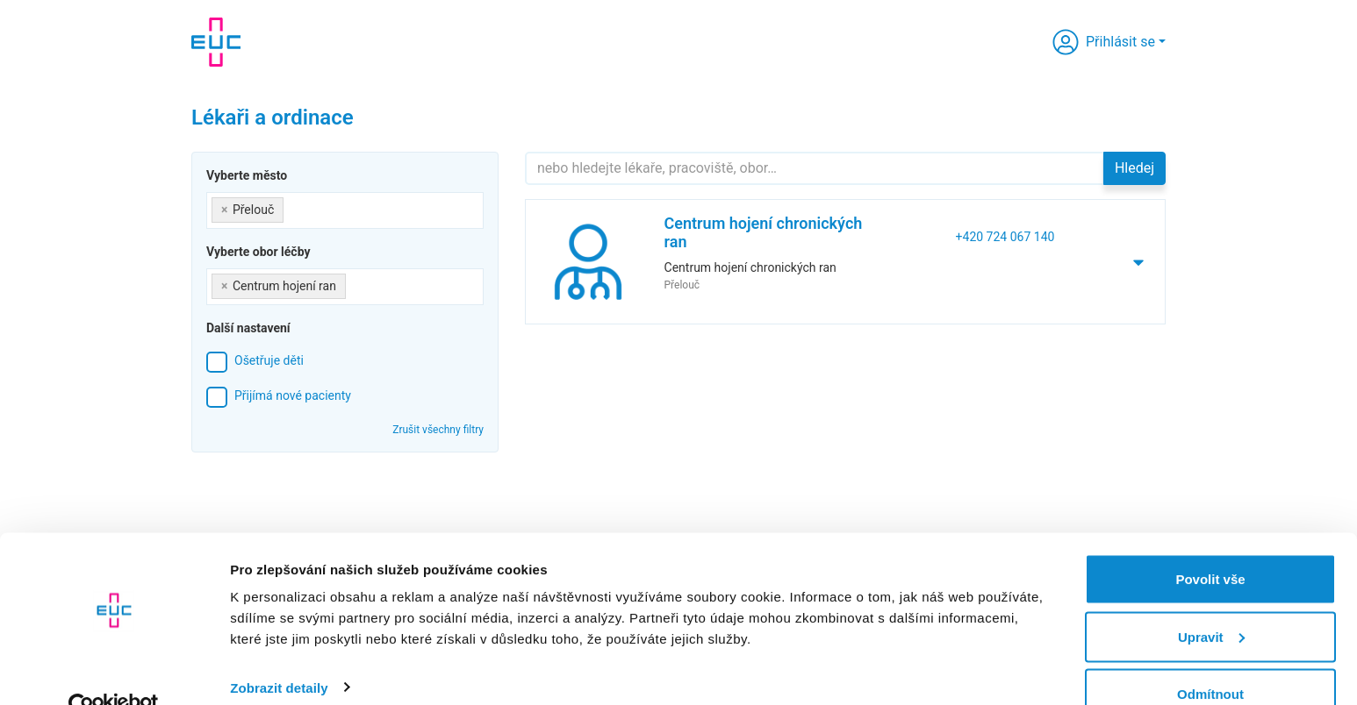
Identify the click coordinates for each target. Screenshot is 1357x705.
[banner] (216, 42)
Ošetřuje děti (269, 360)
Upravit (1211, 601)
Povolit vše (1210, 543)
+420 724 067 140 (1005, 237)
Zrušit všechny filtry (438, 430)
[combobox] (345, 210)
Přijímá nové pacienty (292, 395)
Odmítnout (1210, 658)
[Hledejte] (814, 168)
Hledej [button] (1134, 168)
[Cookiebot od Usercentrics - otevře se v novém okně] (113, 671)
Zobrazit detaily (279, 651)
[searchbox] (293, 206)
